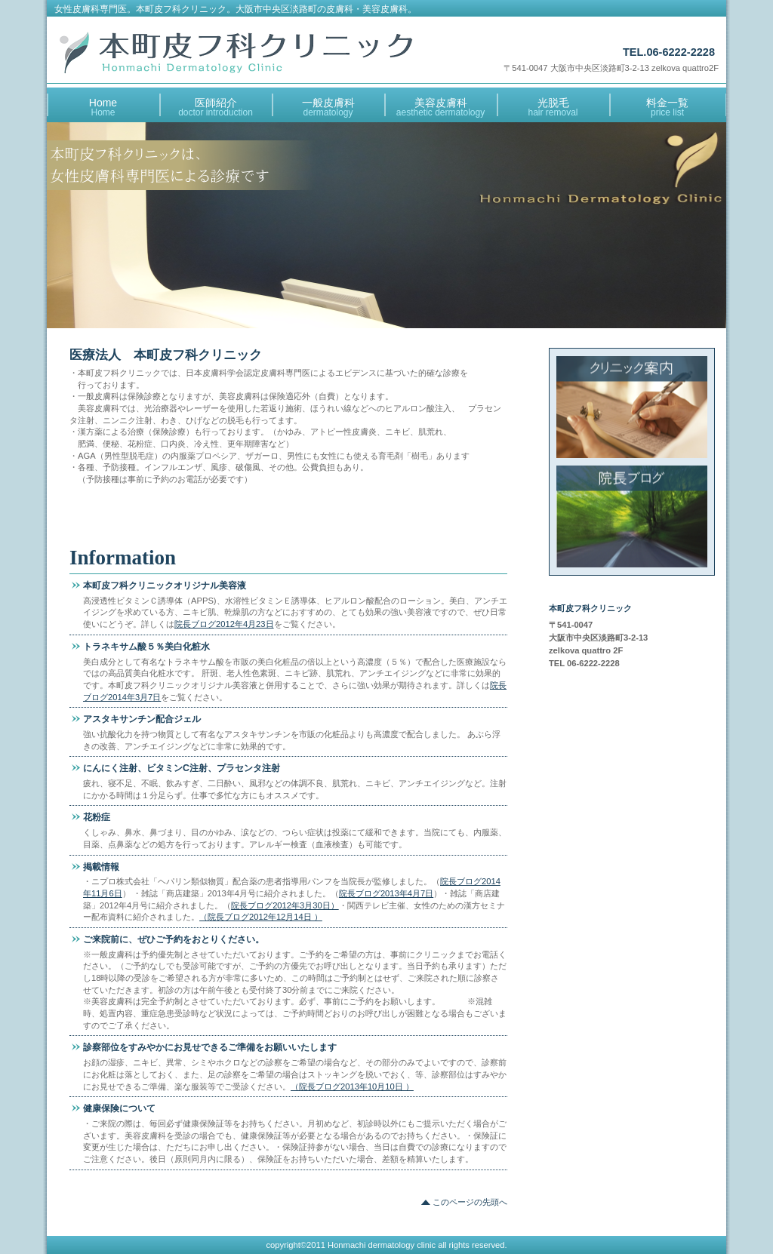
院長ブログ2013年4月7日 (386, 893)
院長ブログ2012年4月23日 (224, 624)
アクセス (632, 516)
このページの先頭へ (470, 1201)
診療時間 (632, 407)
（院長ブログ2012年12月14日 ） (260, 916)
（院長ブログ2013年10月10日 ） (352, 1086)
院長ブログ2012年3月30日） (285, 905)
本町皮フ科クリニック (241, 51)
